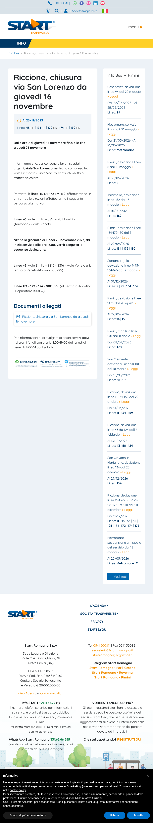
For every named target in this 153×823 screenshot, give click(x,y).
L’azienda (98, 606)
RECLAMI (62, 3)
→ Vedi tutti (118, 577)
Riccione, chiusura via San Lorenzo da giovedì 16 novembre (52, 318)
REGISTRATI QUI (129, 739)
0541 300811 (101, 645)
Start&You (97, 629)
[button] (148, 775)
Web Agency (27, 693)
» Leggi (112, 96)
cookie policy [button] (18, 790)
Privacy (96, 622)
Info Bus (14, 53)
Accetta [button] (138, 815)
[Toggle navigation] (135, 27)
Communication (51, 693)
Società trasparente (84, 11)
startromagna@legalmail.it (112, 655)
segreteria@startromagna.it (112, 650)
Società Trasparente (98, 614)
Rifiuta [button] (114, 815)
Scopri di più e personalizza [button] (28, 815)
